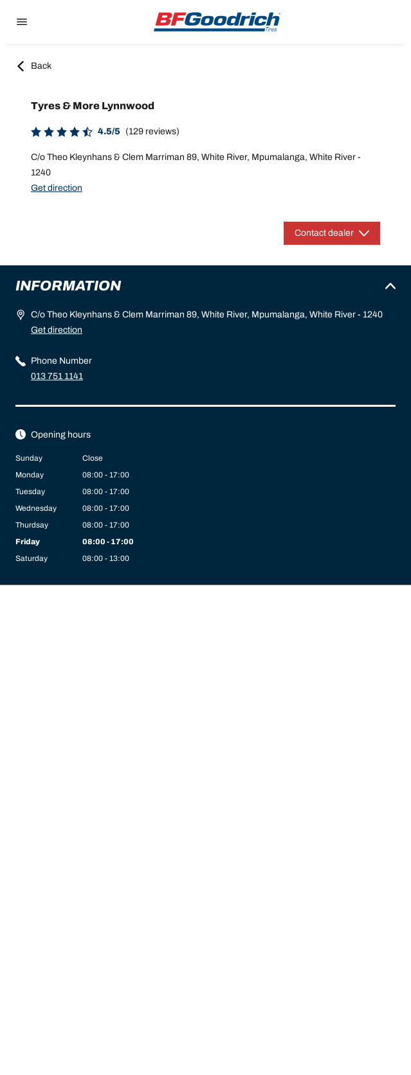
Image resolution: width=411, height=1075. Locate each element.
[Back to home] (217, 21)
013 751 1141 (57, 376)
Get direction (56, 188)
